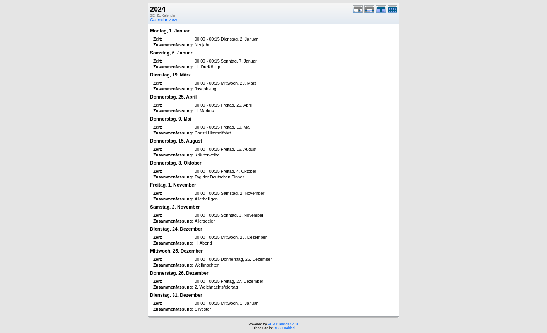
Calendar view (163, 19)
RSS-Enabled (284, 328)
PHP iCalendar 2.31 (283, 324)
